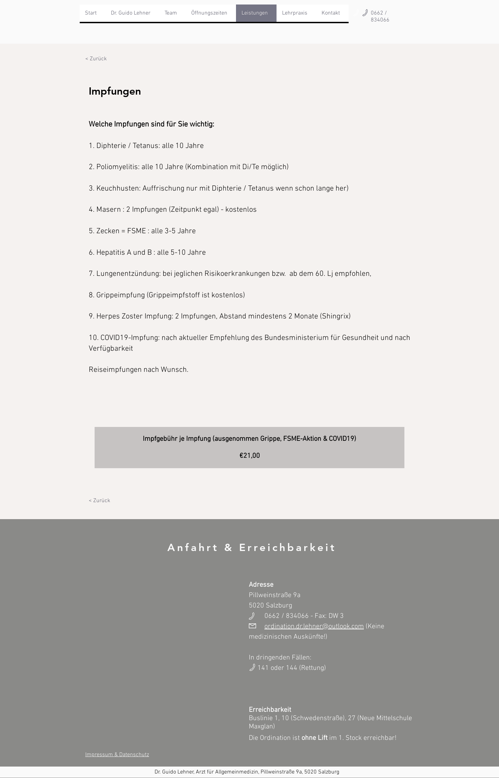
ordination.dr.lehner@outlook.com (314, 626)
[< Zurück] (96, 59)
